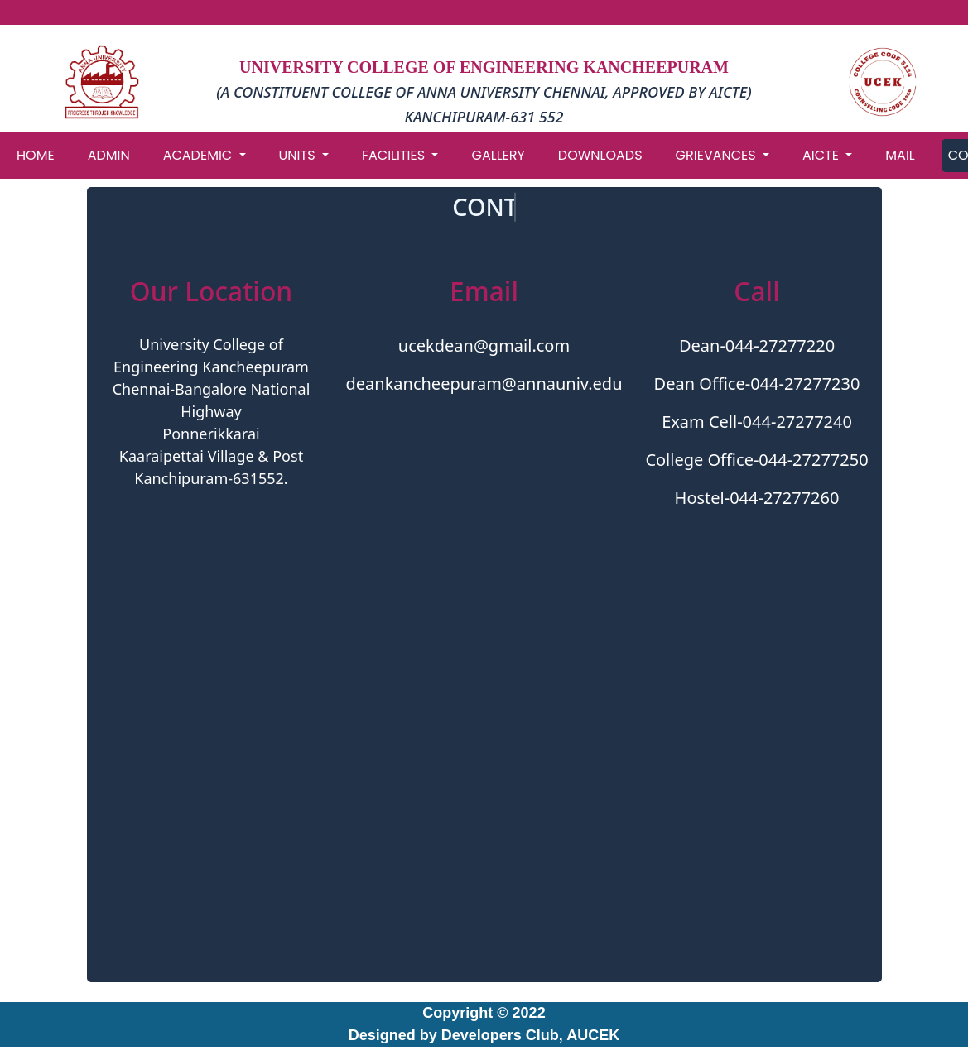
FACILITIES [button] (395, 155)
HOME (36, 155)
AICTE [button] (822, 155)
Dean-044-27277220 (757, 345)
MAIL (899, 155)
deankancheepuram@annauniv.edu (483, 383)
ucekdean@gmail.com (484, 345)
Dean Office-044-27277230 (757, 383)
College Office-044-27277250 (756, 459)
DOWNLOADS (600, 155)
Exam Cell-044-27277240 (757, 421)
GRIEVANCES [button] (717, 155)
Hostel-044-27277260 (757, 498)
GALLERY (497, 155)
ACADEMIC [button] (199, 155)
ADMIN (109, 155)
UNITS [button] (299, 155)
